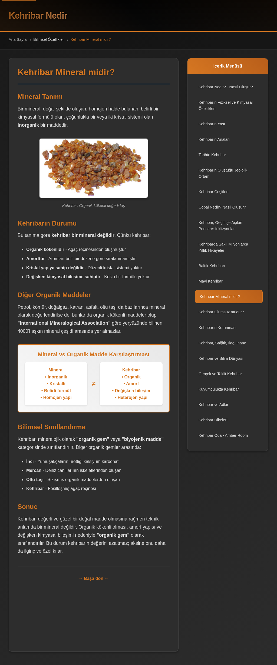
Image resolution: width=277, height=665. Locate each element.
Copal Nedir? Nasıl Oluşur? (222, 210)
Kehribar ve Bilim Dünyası (221, 362)
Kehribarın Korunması (217, 330)
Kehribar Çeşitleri (213, 195)
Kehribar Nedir (45, 17)
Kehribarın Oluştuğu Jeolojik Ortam (223, 176)
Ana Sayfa (18, 43)
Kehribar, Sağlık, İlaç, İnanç (222, 346)
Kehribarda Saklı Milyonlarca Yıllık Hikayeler (223, 250)
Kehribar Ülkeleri (213, 423)
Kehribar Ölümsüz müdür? (221, 315)
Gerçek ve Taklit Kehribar (220, 377)
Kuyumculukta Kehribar (219, 392)
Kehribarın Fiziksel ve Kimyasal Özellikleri (226, 108)
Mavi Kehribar (211, 284)
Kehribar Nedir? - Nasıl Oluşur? (226, 90)
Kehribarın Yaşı (212, 127)
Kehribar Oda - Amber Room (223, 438)
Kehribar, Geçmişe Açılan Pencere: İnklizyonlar (220, 229)
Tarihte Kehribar (212, 158)
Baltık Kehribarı (212, 269)
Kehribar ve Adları (214, 408)
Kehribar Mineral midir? (220, 300)
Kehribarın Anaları (214, 142)
